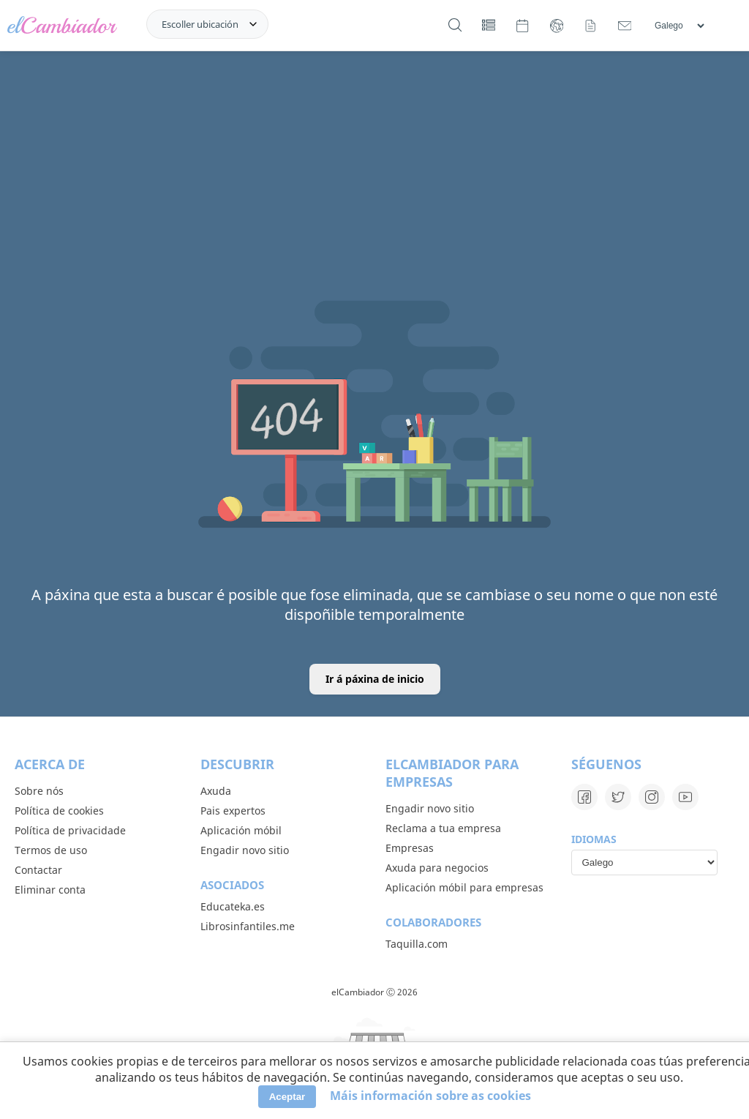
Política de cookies (59, 810)
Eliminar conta (50, 890)
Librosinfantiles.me (247, 926)
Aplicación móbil (241, 830)
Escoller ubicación (200, 24)
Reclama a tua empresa (443, 828)
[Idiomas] (679, 26)
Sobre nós (39, 791)
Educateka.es (232, 906)
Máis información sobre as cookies (430, 1096)
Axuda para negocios (437, 868)
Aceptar (287, 1096)
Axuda (215, 791)
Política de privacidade (70, 830)
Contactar (38, 870)
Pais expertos (233, 810)
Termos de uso (51, 850)
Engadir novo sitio (244, 850)
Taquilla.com (416, 944)
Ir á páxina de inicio (374, 679)
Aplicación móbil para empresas (464, 887)
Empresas (409, 848)
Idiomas (594, 839)
